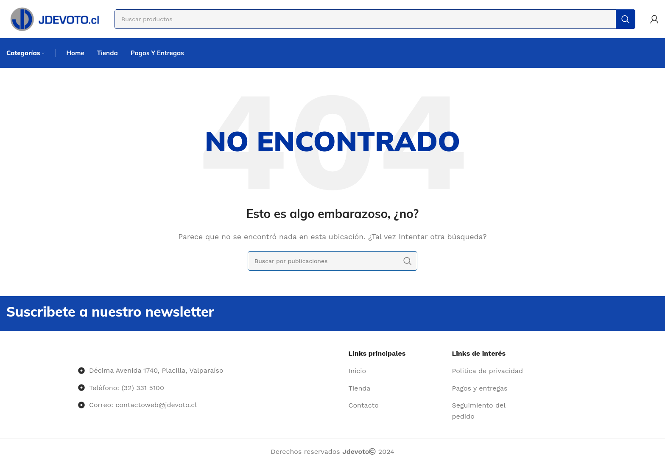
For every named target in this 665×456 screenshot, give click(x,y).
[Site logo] (54, 18)
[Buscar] (375, 19)
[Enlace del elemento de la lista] (397, 371)
